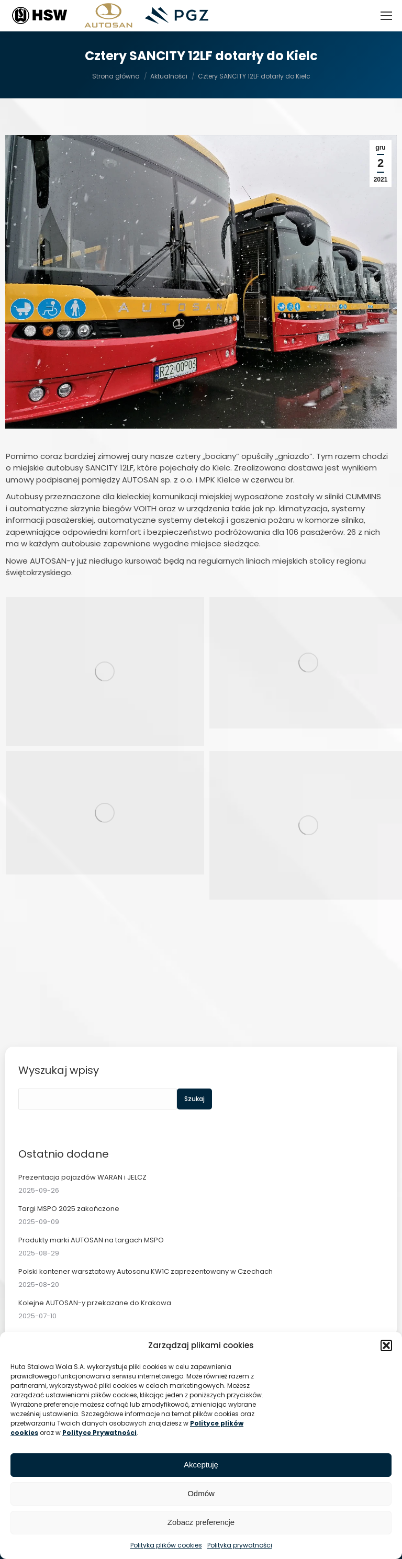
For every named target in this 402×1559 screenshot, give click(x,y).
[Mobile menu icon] (386, 15)
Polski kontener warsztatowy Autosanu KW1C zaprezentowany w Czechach (145, 1271)
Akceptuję (201, 1464)
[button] (386, 1345)
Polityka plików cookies (166, 1545)
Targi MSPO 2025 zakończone (68, 1209)
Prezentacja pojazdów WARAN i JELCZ (82, 1177)
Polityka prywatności (239, 1545)
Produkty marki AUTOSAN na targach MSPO (91, 1240)
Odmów (201, 1493)
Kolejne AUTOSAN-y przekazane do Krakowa (94, 1303)
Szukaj (194, 1098)
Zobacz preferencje (201, 1522)
